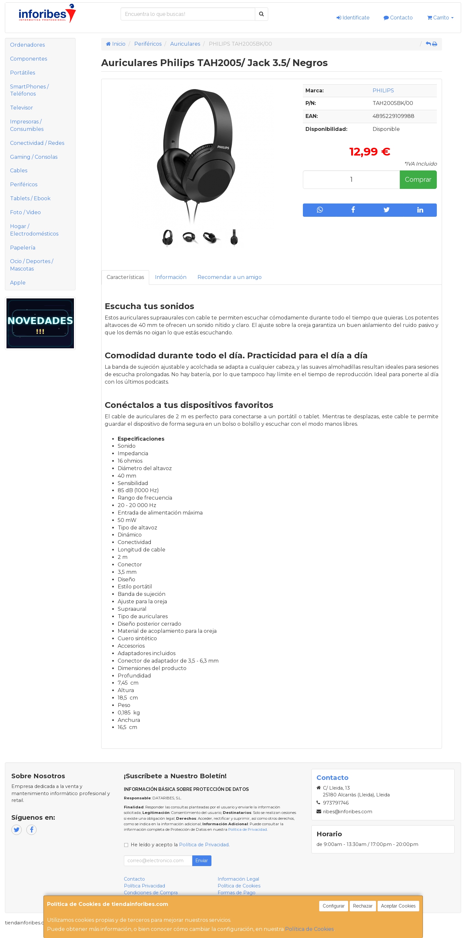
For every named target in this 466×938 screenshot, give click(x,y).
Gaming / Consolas (33, 157)
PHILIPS (383, 90)
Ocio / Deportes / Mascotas (31, 265)
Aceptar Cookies (398, 906)
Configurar (334, 906)
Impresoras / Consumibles (26, 125)
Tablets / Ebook (30, 198)
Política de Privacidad (247, 829)
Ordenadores (27, 45)
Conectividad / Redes (37, 143)
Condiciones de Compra (151, 893)
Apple (18, 283)
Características (125, 277)
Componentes (28, 59)
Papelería (22, 248)
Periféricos (23, 184)
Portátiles (22, 73)
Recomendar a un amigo (229, 277)
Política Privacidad (144, 886)
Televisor (21, 108)
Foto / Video (25, 212)
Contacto (398, 18)
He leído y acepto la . (180, 845)
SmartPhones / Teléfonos (29, 90)
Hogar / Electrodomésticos (34, 230)
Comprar (418, 179)
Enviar (202, 860)
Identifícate (353, 18)
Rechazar (363, 906)
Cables (18, 171)
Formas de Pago (237, 893)
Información (170, 277)
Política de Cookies (309, 929)
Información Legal (238, 879)
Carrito (440, 18)
